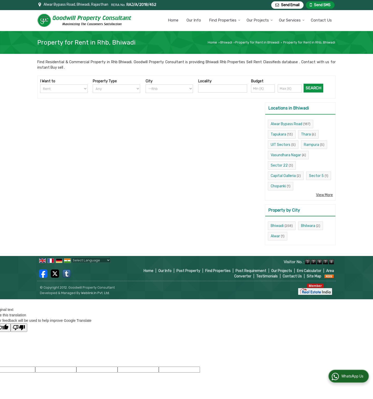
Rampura (311, 144)
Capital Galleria (283, 176)
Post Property (188, 271)
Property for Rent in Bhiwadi (257, 42)
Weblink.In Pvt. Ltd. (95, 293)
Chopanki (278, 186)
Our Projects (260, 20)
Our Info (194, 20)
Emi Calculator (309, 271)
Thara (306, 134)
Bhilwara (308, 226)
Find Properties (224, 20)
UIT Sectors (280, 144)
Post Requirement (250, 271)
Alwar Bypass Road (286, 124)
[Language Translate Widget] (91, 260)
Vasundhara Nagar (286, 155)
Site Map (314, 276)
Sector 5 (316, 176)
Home (173, 20)
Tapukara (278, 134)
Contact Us (321, 20)
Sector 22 (279, 165)
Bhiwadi (226, 42)
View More (324, 195)
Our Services (292, 20)
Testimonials (267, 276)
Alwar (275, 236)
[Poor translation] (19, 327)
